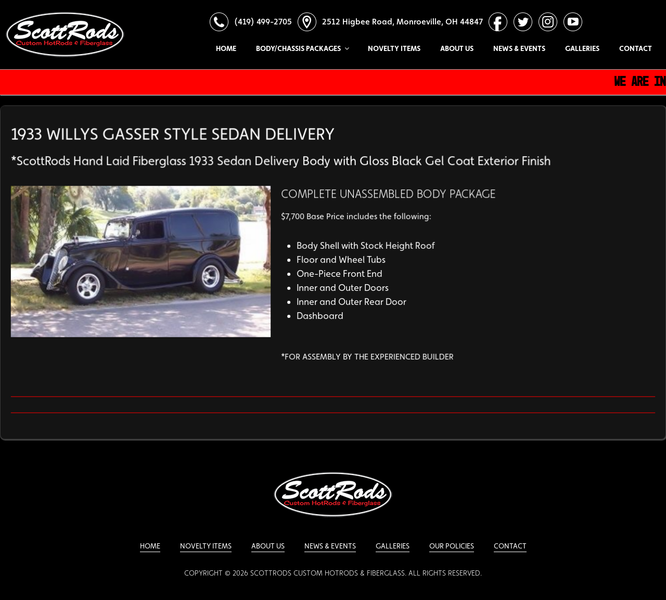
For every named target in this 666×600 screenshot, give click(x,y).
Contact (635, 48)
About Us (456, 48)
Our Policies (451, 546)
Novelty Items (394, 48)
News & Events (519, 48)
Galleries (582, 48)
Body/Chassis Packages (302, 48)
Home (226, 48)
